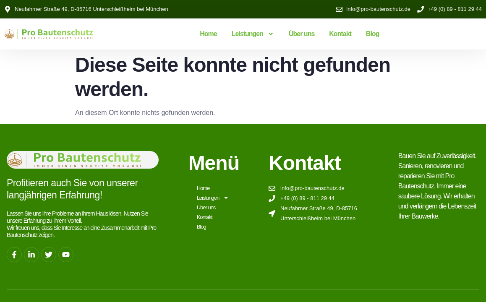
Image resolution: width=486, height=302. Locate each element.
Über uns (301, 33)
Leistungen (253, 34)
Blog (372, 33)
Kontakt (340, 33)
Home (208, 33)
